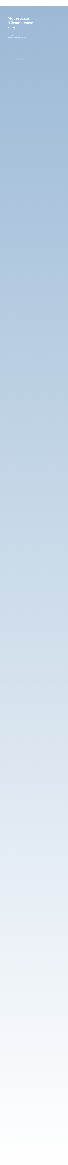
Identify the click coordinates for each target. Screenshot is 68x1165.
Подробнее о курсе (18, 58)
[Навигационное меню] (65, 2)
